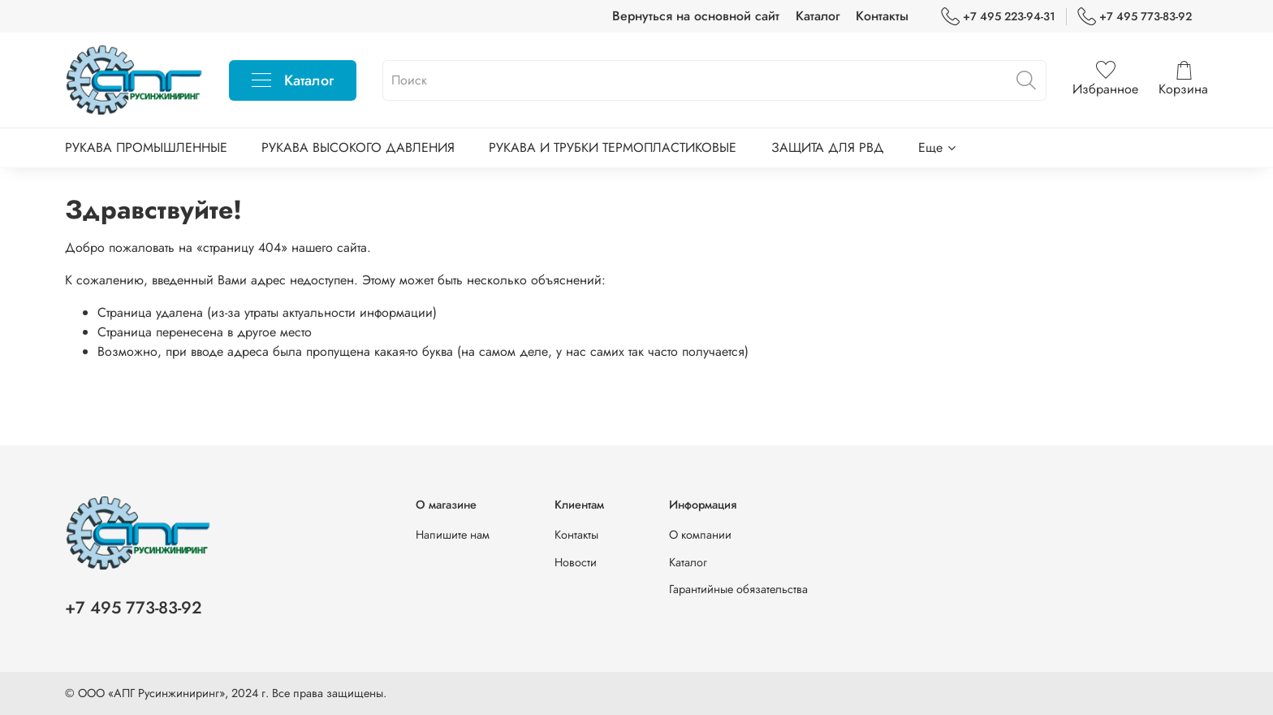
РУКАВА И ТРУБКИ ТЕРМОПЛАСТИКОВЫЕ (612, 147)
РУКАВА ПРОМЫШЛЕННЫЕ (146, 147)
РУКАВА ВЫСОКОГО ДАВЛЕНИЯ (358, 147)
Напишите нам (453, 534)
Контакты (882, 15)
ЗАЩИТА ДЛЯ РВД (827, 147)
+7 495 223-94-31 (998, 16)
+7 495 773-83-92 (1134, 16)
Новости (576, 562)
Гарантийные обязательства (738, 589)
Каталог (817, 15)
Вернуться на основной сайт (695, 15)
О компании (700, 534)
